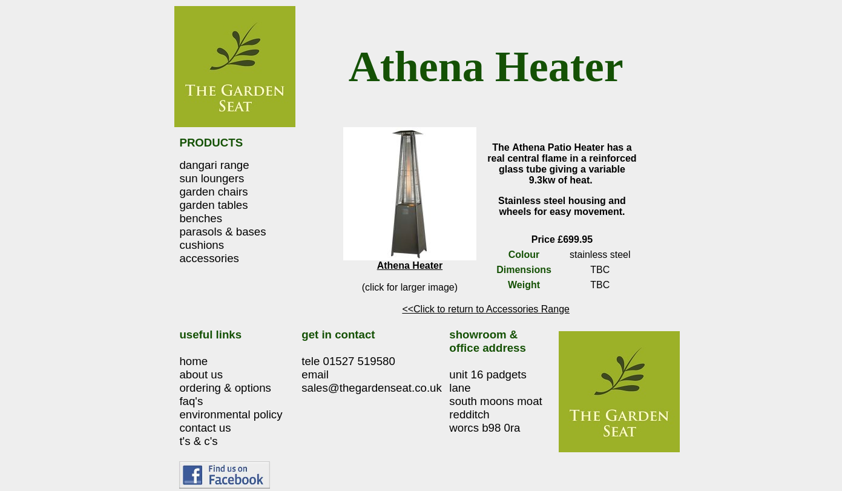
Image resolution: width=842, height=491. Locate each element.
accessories (209, 258)
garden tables (213, 205)
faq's (191, 401)
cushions (201, 245)
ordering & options (225, 387)
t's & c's (198, 441)
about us (201, 374)
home (193, 361)
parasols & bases (222, 231)
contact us (205, 427)
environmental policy (230, 414)
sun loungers (211, 178)
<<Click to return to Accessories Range (486, 309)
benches (200, 218)
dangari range (214, 165)
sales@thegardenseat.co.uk (371, 387)
